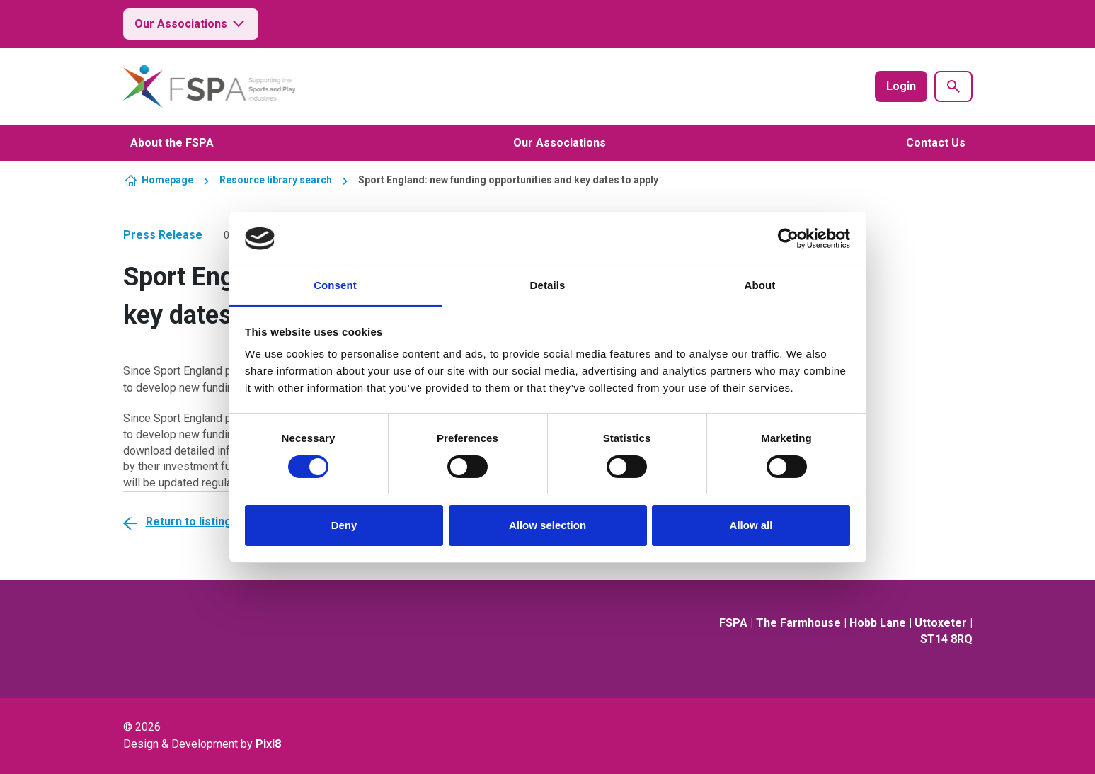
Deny (344, 525)
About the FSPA (172, 142)
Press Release (162, 234)
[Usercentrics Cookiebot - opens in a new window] (788, 238)
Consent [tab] (335, 285)
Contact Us (935, 142)
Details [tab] (548, 285)
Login (901, 86)
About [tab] (760, 285)
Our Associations (190, 24)
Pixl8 (268, 744)
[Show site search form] (953, 86)
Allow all (751, 525)
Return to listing (188, 521)
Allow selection (547, 525)
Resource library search (275, 180)
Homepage (167, 180)
